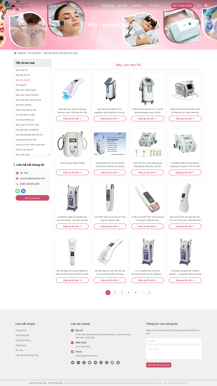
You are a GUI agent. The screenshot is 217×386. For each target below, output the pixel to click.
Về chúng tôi (72, 5)
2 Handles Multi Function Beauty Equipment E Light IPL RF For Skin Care (185, 166)
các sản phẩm (90, 5)
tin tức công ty (156, 5)
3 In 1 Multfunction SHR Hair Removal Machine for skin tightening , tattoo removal (147, 274)
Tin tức (19, 350)
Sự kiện (122, 5)
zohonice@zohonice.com (32, 178)
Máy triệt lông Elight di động (72, 163)
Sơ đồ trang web (55, 383)
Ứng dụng (108, 5)
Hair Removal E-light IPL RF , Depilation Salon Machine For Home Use (110, 112)
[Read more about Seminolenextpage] (142, 292)
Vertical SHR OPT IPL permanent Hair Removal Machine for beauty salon (109, 166)
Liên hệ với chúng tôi (138, 5)
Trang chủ (55, 5)
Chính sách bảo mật (37, 383)
